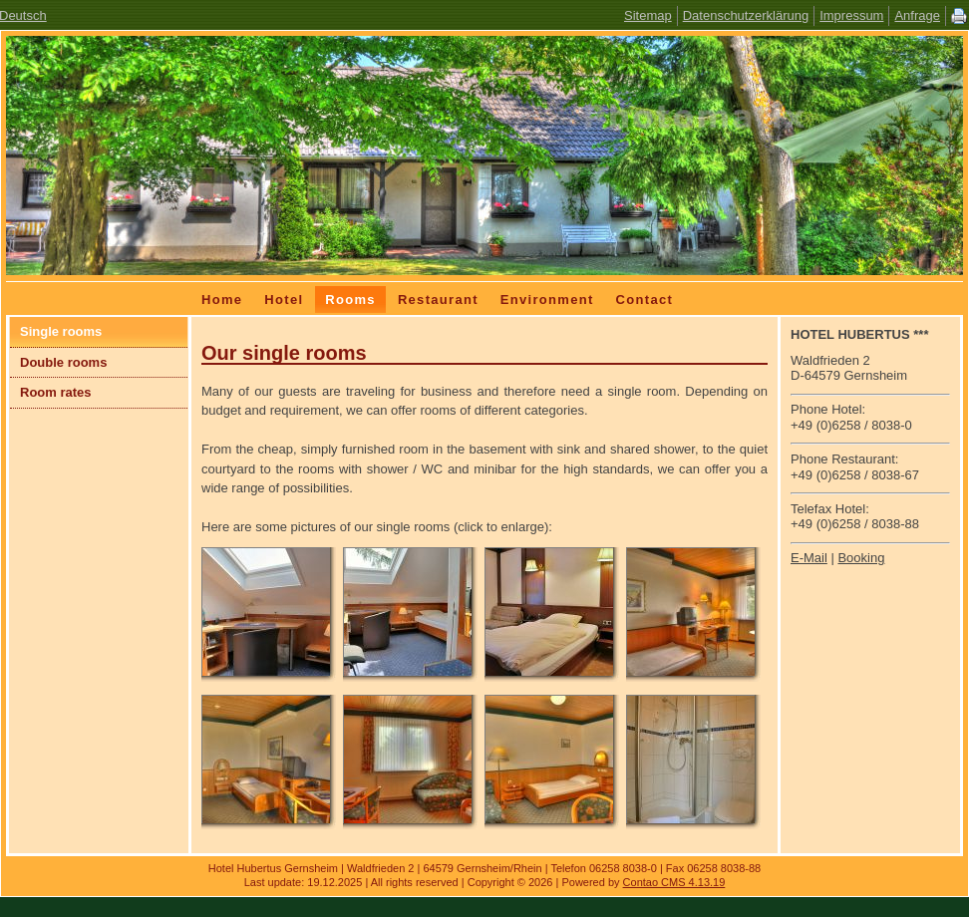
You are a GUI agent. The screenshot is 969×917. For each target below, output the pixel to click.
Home (221, 299)
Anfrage (917, 15)
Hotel (283, 299)
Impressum (851, 15)
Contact (645, 299)
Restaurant (438, 299)
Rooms (350, 299)
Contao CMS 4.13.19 (674, 882)
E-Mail (809, 557)
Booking (860, 557)
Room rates (56, 392)
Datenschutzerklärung (745, 15)
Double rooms (63, 362)
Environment (547, 299)
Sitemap (648, 15)
